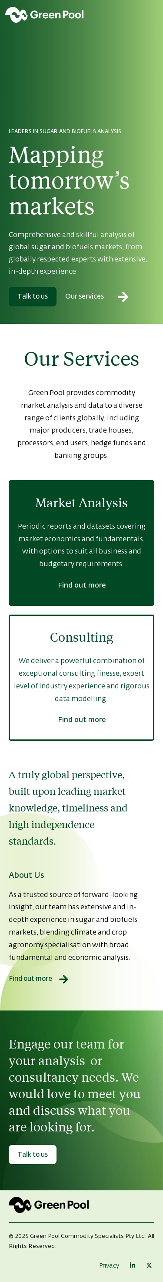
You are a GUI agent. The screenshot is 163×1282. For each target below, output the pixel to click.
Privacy (109, 1266)
